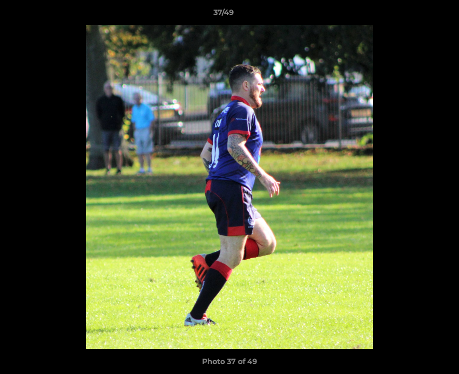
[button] (415, 15)
